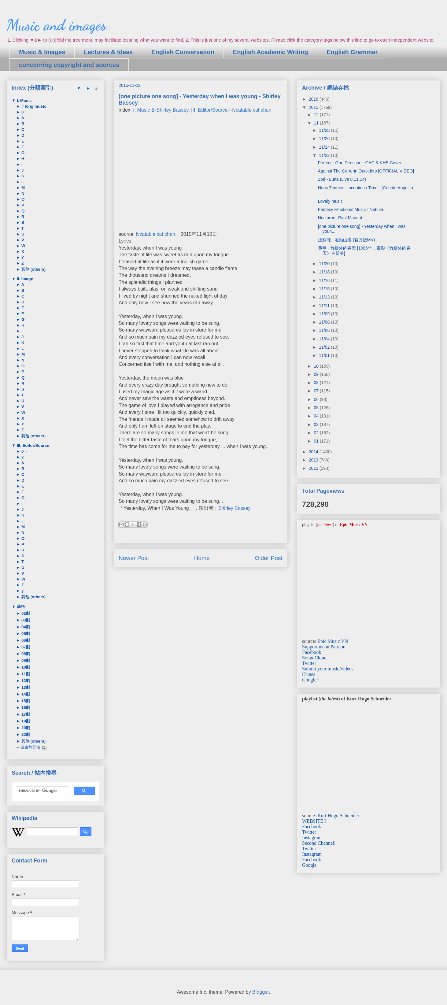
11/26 (325, 138)
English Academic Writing (270, 52)
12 (317, 114)
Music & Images (42, 52)
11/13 (325, 297)
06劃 (25, 640)
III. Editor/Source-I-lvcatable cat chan (231, 110)
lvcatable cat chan (155, 234)
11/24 (325, 147)
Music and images (56, 25)
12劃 (25, 680)
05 (317, 407)
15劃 (25, 701)
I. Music (24, 100)
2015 (314, 107)
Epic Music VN (332, 641)
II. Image (24, 278)
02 (317, 432)
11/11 (325, 305)
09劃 (25, 660)
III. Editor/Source (32, 445)
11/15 (325, 288)
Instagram (312, 837)
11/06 (325, 330)
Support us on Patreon (323, 646)
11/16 (325, 280)
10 (317, 366)
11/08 (325, 322)
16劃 (25, 707)
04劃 (25, 627)
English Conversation (182, 52)
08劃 (25, 653)
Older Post (269, 558)
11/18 (325, 271)
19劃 (25, 721)
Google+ (310, 679)
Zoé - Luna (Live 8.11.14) (342, 179)
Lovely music (330, 201)
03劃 (25, 620)
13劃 (25, 687)
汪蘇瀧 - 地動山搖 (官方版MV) (346, 239)
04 (317, 415)
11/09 (325, 313)
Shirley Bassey (234, 508)
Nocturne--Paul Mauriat (340, 217)
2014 (314, 451)
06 (317, 399)
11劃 (25, 674)
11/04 (325, 338)
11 (317, 123)
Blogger (260, 992)
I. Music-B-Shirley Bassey (160, 110)
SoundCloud (314, 657)
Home (202, 558)
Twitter (309, 663)
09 (317, 374)
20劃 (25, 727)
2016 (314, 99)
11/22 (325, 155)
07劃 (25, 647)
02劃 (25, 613)
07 (317, 390)
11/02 (325, 347)
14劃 (25, 694)
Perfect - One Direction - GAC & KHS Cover (359, 162)
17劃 (25, 714)
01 (317, 441)
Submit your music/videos (327, 668)
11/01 (325, 355)
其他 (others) (33, 269)
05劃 (25, 633)
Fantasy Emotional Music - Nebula (350, 209)
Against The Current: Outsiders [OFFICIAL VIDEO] (366, 171)
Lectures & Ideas (108, 52)
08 (317, 382)
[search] (42, 791)
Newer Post (134, 558)
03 (317, 424)
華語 (20, 606)
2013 (314, 460)
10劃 (25, 667)
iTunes (308, 674)
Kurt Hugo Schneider (338, 815)
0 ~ (23, 112)
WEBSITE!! (314, 821)
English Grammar (352, 52)
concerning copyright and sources (69, 64)
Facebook (311, 652)
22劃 (25, 734)
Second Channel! (319, 843)
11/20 (325, 263)
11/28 (325, 130)
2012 (314, 468)
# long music (33, 106)
